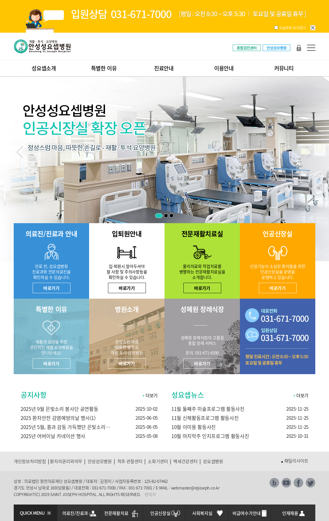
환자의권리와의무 (66, 461)
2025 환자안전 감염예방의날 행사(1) (58, 418)
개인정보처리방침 (30, 461)
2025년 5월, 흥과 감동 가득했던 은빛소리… (65, 427)
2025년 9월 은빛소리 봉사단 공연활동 (59, 409)
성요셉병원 (213, 461)
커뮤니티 (284, 68)
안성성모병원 (100, 461)
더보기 (150, 395)
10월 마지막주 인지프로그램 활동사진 (210, 436)
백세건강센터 (185, 461)
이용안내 (224, 68)
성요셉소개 (44, 68)
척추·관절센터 (130, 461)
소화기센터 (158, 461)
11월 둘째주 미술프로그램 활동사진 (208, 409)
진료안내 (164, 68)
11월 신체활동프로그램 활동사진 (205, 418)
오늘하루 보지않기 (292, 27)
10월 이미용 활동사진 (193, 427)
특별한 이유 (104, 68)
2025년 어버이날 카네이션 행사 (53, 436)
